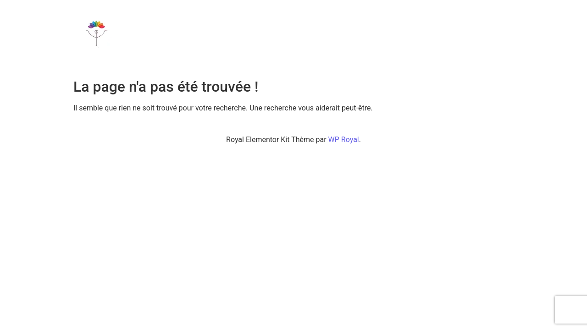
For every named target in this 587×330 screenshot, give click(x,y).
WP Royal (343, 139)
